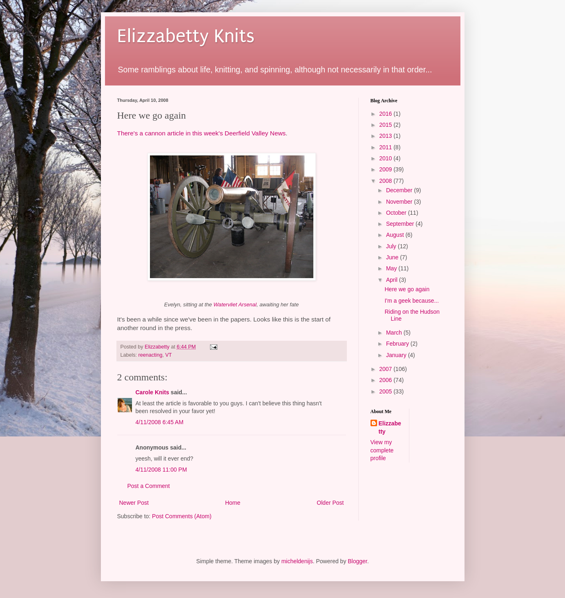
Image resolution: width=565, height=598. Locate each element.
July (392, 246)
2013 (386, 136)
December (400, 190)
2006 (386, 380)
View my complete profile (382, 450)
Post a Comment (148, 486)
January (397, 355)
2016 (386, 113)
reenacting (150, 355)
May (392, 268)
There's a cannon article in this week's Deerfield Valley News (201, 133)
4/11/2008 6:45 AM (160, 422)
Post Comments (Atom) (181, 516)
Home (232, 502)
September (400, 223)
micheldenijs (297, 561)
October (397, 212)
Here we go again (406, 289)
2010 (386, 158)
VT (168, 355)
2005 (386, 391)
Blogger (357, 561)
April (392, 280)
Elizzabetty (390, 427)
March (395, 332)
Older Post (330, 502)
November (400, 201)
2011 (386, 147)
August (395, 235)
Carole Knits (152, 392)
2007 (386, 369)
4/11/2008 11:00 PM (161, 469)
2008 (386, 181)
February (398, 343)
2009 (386, 169)
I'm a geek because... (411, 300)
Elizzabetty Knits (186, 36)
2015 (386, 124)
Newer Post (134, 502)
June (393, 257)
